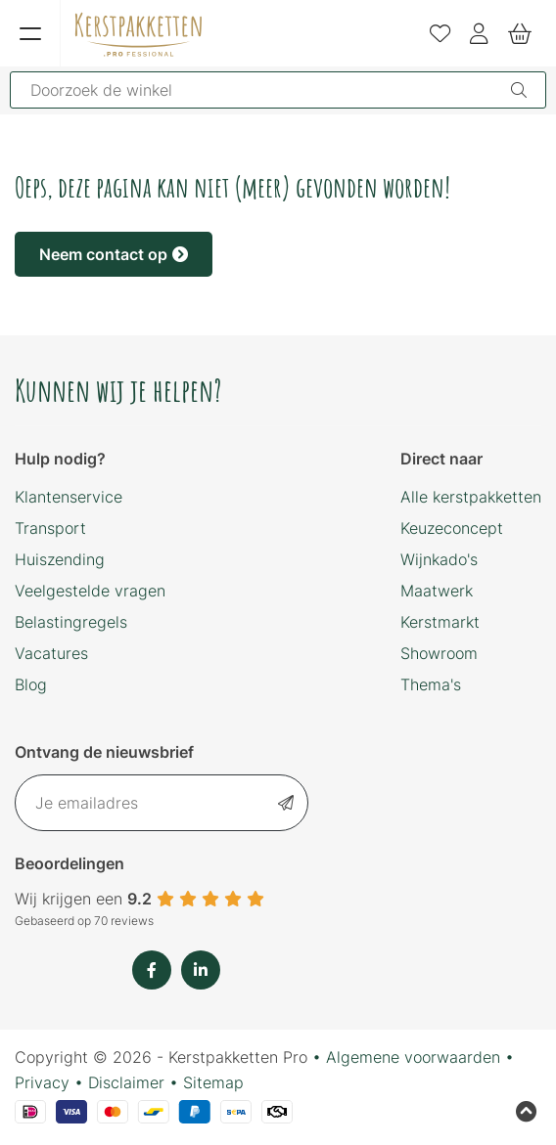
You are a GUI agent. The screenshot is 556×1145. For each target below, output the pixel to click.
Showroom (439, 653)
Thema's (430, 684)
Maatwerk (436, 590)
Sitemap (213, 1082)
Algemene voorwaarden (413, 1057)
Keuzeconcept (451, 528)
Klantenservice (68, 496)
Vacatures (51, 653)
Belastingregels (71, 622)
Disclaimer (126, 1082)
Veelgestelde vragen (90, 590)
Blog (31, 684)
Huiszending (60, 559)
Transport (50, 528)
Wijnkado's (439, 559)
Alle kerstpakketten (470, 496)
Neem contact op (113, 254)
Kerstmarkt (440, 622)
